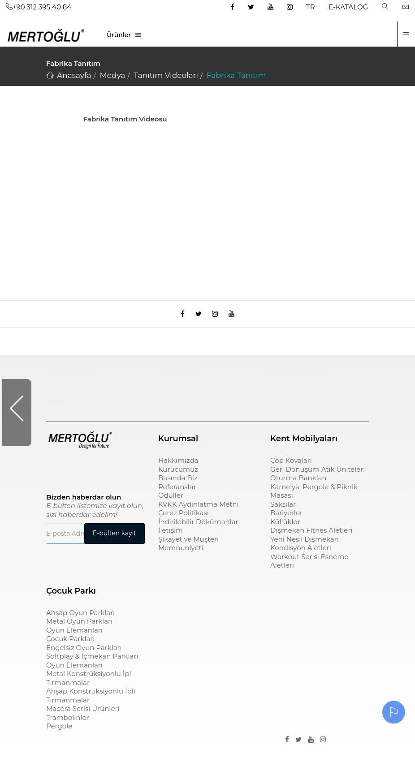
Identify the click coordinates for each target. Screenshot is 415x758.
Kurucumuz (178, 473)
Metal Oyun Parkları (79, 625)
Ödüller (170, 499)
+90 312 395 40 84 (38, 7)
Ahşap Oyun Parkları (80, 617)
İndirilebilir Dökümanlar (198, 526)
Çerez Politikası (183, 517)
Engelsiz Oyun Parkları (83, 652)
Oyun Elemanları (74, 634)
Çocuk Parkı (69, 374)
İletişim (170, 534)
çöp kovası (178, 374)
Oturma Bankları (298, 482)
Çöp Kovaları (291, 465)
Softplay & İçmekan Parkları (92, 660)
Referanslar (177, 491)
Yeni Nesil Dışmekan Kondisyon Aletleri (304, 548)
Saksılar (283, 508)
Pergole (59, 730)
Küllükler (285, 526)
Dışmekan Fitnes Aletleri (311, 534)
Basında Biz (178, 482)
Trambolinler (67, 722)
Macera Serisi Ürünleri (82, 713)
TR (310, 7)
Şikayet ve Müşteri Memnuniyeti (188, 548)
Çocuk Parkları (70, 643)
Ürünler (119, 35)
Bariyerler (286, 517)
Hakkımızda (178, 465)
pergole (61, 405)
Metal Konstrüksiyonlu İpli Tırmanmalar (89, 682)
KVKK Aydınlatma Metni (198, 508)
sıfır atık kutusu (300, 374)
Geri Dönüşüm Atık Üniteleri (317, 473)
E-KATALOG (348, 7)
